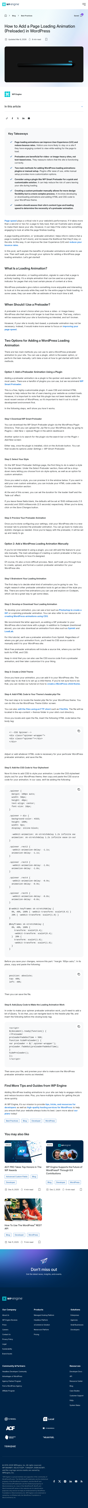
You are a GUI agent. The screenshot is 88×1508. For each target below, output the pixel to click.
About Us (5, 1315)
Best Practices (26, 16)
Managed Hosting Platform (44, 1315)
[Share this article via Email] (29, 118)
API (71, 1376)
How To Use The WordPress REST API (23, 1227)
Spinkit (71, 628)
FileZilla (63, 709)
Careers (5, 1330)
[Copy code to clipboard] (79, 731)
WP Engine (17, 94)
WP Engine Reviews (9, 1320)
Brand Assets (7, 1354)
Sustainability (7, 1349)
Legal (4, 1344)
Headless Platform (41, 1320)
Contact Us (6, 1334)
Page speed (11, 221)
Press (4, 1325)
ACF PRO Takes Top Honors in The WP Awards (23, 1169)
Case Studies (75, 1391)
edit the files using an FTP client (34, 709)
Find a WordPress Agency (12, 1386)
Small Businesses (77, 1325)
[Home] (10, 4)
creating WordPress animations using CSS (26, 616)
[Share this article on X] (18, 118)
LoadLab (9, 631)
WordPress (50, 1121)
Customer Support (76, 1396)
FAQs (72, 1400)
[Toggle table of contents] (82, 106)
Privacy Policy (7, 1339)
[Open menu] (84, 4)
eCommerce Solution (42, 1325)
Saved (78, 15)
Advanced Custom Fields (16, 1176)
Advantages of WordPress (12, 1376)
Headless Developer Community (14, 1371)
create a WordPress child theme (63, 684)
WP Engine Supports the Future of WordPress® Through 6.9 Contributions (64, 1170)
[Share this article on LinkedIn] (23, 118)
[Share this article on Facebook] (12, 118)
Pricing (36, 1334)
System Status (75, 1405)
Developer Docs (76, 1371)
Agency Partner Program (11, 1381)
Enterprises (75, 1315)
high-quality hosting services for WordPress (49, 1107)
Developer (36, 1121)
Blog (14, 16)
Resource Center (76, 1381)
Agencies (74, 1320)
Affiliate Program (8, 1391)
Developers (75, 1330)
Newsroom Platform (41, 1330)
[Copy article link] (7, 118)
